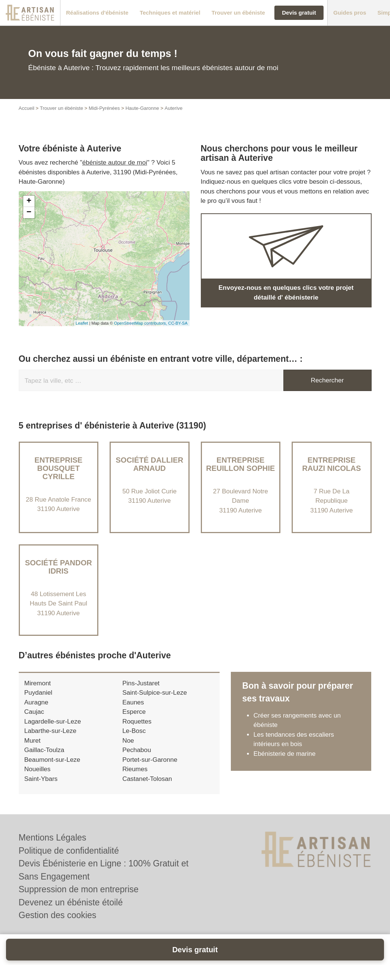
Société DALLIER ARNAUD (149, 464)
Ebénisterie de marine (284, 753)
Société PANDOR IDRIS (58, 567)
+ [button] (28, 201)
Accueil (27, 108)
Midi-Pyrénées (104, 108)
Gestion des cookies (57, 915)
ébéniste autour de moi (114, 162)
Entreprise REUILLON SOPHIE (240, 464)
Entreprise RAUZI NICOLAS (331, 464)
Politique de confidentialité (69, 851)
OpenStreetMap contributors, (141, 323)
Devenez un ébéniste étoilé (71, 902)
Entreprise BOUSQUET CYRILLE (59, 468)
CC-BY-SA (178, 323)
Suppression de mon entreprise (79, 889)
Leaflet (82, 323)
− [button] (28, 212)
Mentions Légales (52, 837)
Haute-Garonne (142, 108)
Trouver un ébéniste (61, 108)
